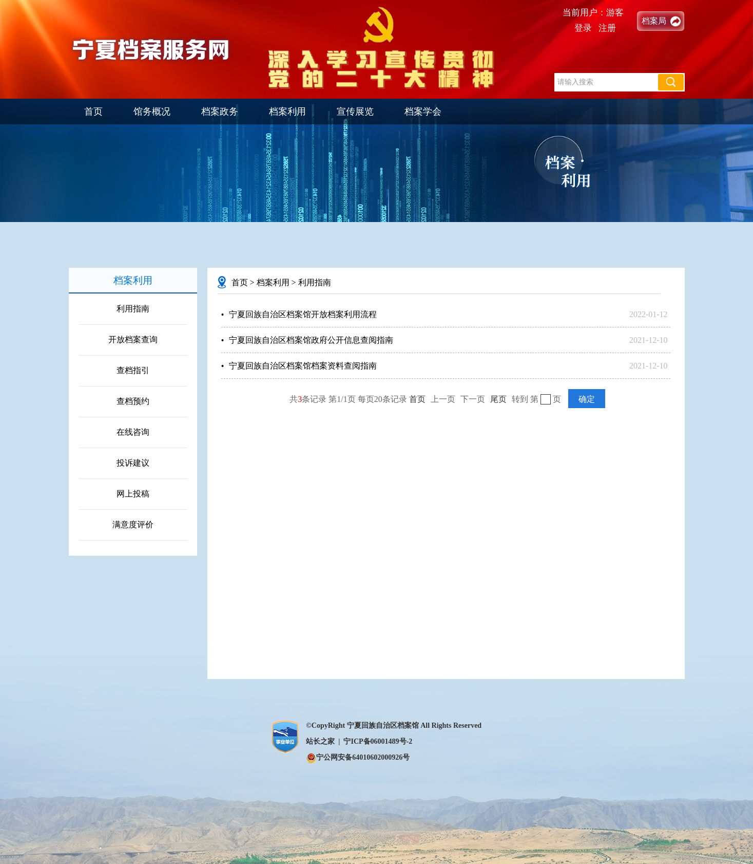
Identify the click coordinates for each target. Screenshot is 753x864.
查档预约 (133, 401)
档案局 (654, 20)
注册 (607, 28)
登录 (583, 28)
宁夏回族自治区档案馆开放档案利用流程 (303, 314)
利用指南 (133, 308)
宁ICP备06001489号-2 (377, 741)
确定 (586, 399)
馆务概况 (151, 111)
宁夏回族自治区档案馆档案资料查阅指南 (303, 365)
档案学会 (422, 111)
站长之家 (320, 741)
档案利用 (287, 111)
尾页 (498, 399)
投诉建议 (133, 462)
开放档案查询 (133, 339)
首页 (93, 111)
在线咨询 (133, 432)
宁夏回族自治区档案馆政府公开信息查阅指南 (311, 340)
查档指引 (133, 370)
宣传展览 (355, 111)
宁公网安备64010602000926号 (358, 757)
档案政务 (219, 111)
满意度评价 (132, 524)
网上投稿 (133, 493)
